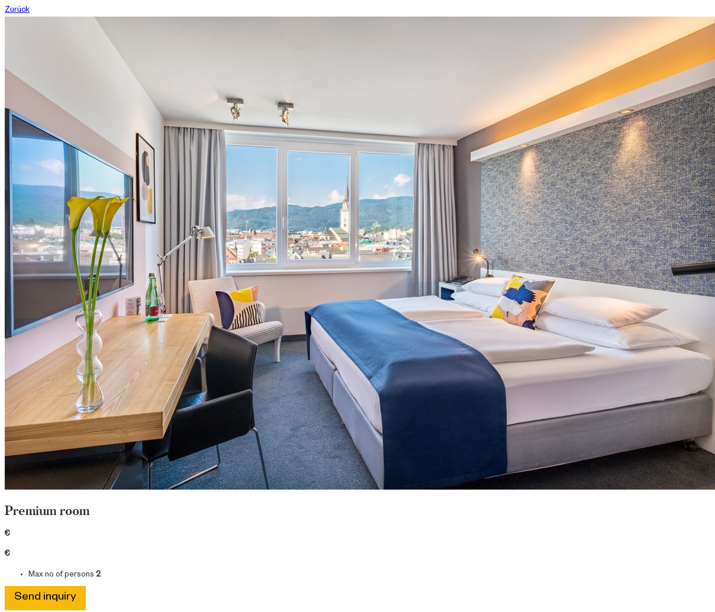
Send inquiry (45, 598)
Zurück (17, 11)
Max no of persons (61, 575)
